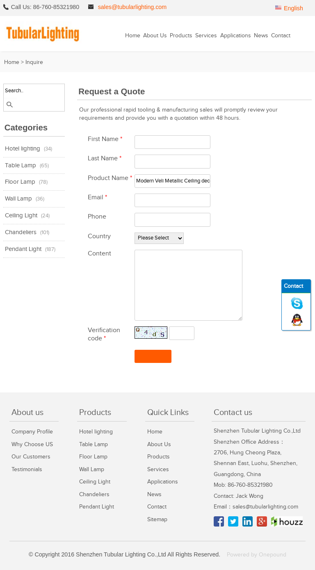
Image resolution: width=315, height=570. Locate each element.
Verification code (104, 334)
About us (27, 412)
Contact (280, 35)
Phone (97, 217)
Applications (235, 35)
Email (97, 197)
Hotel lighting (22, 148)
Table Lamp (20, 165)
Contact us (233, 412)
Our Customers (30, 456)
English (293, 8)
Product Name (110, 178)
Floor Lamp (20, 181)
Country (99, 236)
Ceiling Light (21, 215)
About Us (155, 35)
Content (99, 254)
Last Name (104, 158)
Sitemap (157, 519)
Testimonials (26, 469)
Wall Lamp (18, 198)
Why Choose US (32, 444)
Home (132, 35)
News (261, 35)
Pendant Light (23, 249)
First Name (105, 139)
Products (181, 35)
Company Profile (32, 431)
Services (206, 35)
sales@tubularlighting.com (132, 7)
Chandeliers (21, 232)
